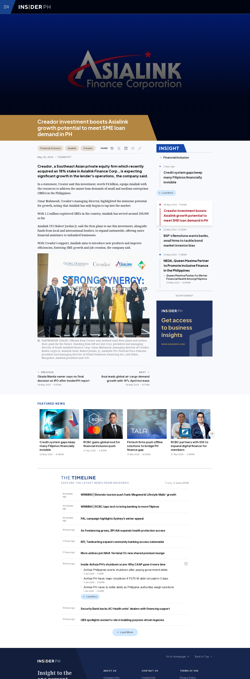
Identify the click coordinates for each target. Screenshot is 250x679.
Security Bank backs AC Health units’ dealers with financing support (125, 608)
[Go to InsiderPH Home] (34, 6)
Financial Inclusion (50, 148)
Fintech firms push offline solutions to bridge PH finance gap (145, 446)
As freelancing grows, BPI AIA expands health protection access (123, 530)
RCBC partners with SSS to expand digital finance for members (189, 446)
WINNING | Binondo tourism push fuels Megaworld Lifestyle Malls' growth (128, 494)
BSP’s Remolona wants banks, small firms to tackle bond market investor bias (186, 240)
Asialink (72, 148)
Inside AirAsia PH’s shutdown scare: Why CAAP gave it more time (123, 564)
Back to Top (202, 656)
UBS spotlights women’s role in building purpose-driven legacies (122, 620)
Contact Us (150, 670)
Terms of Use (189, 670)
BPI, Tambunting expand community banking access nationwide (122, 542)
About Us (109, 670)
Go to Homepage (176, 656)
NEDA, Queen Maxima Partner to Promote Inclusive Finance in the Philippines (186, 265)
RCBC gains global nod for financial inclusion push (101, 444)
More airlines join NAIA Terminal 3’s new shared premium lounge (122, 553)
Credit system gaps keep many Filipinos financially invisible (183, 177)
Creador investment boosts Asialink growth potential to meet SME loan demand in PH (186, 215)
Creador (88, 148)
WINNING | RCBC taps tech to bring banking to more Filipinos (120, 506)
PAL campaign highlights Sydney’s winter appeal (112, 518)
